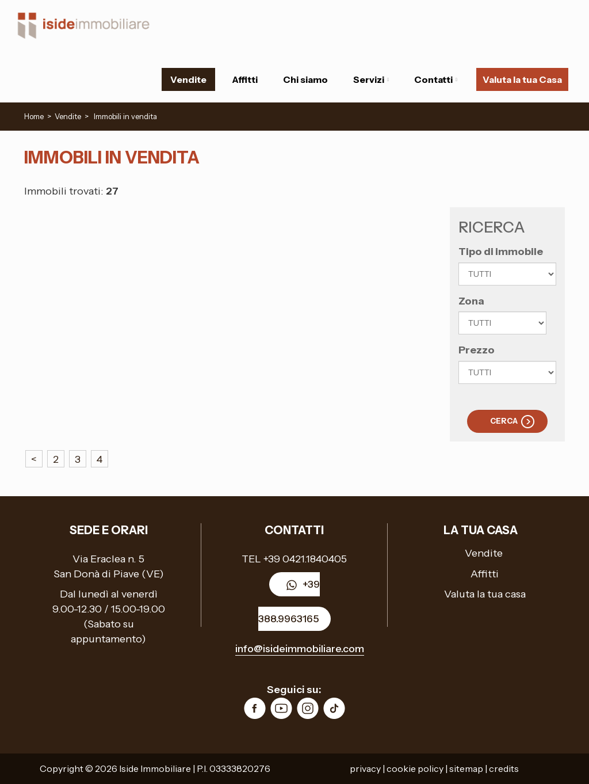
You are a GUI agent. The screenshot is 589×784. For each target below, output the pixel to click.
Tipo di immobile (500, 251)
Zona (471, 301)
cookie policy (415, 768)
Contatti (435, 79)
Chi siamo (305, 79)
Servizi (371, 79)
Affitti (245, 79)
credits (504, 768)
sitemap (466, 768)
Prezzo (476, 350)
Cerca (504, 420)
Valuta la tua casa (485, 594)
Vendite (188, 79)
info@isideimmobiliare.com (299, 648)
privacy (365, 768)
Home (34, 116)
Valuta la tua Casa (522, 79)
